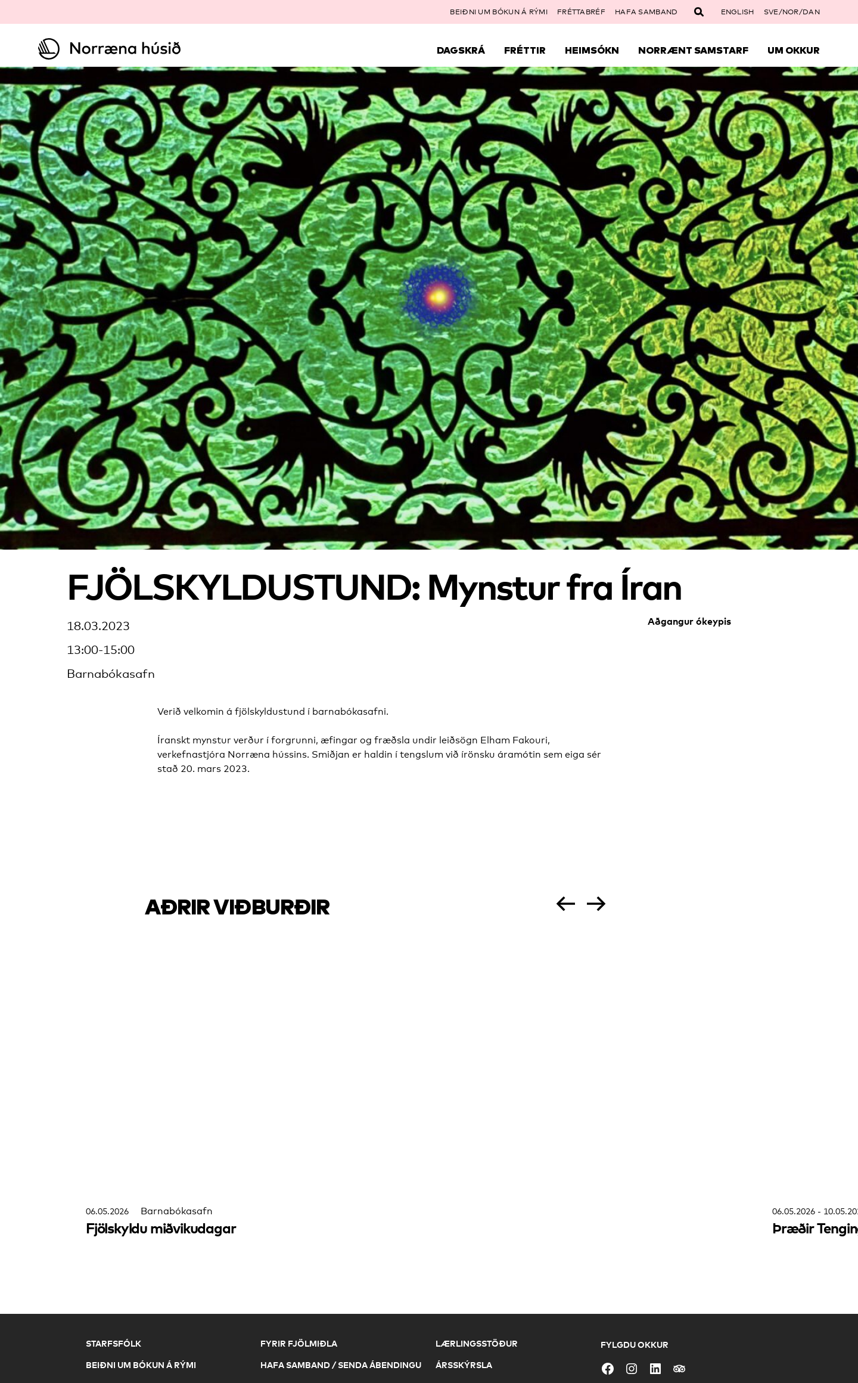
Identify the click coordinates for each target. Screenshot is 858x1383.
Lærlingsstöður (477, 1343)
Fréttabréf (581, 12)
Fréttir (525, 50)
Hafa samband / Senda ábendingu (340, 1365)
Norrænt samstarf (693, 50)
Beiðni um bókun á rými (499, 12)
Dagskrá (461, 50)
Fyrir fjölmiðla (298, 1343)
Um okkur (793, 50)
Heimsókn (592, 50)
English (737, 12)
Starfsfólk (113, 1343)
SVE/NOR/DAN (792, 12)
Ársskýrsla (464, 1365)
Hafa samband (646, 12)
